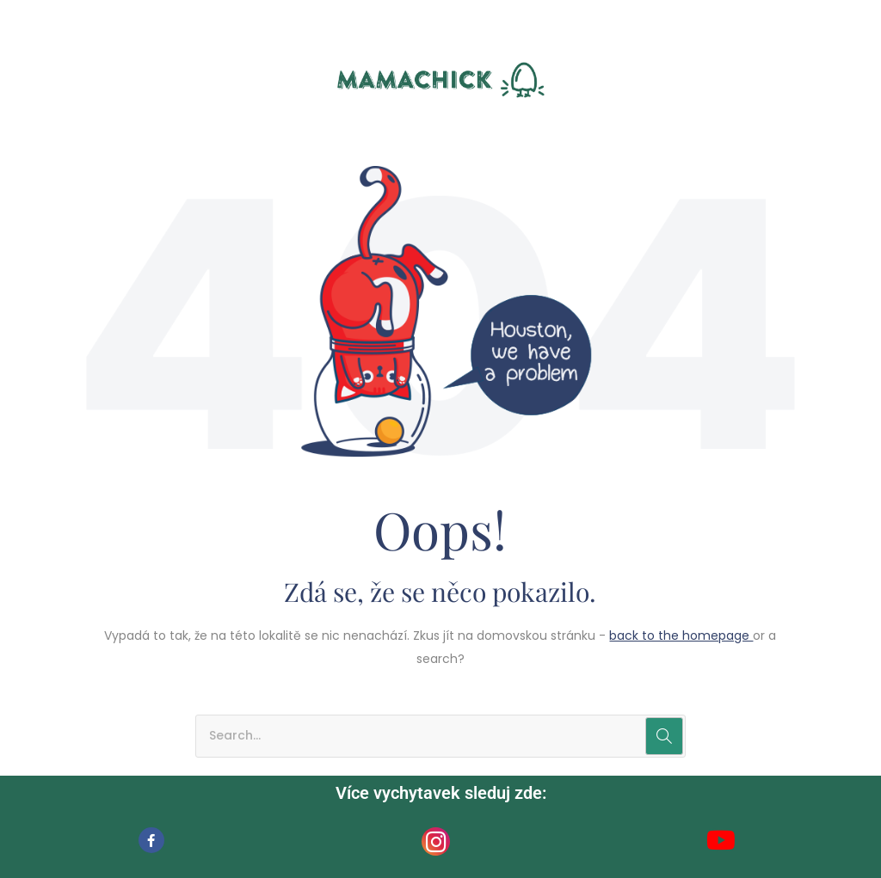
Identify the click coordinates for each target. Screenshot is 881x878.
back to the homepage (681, 635)
